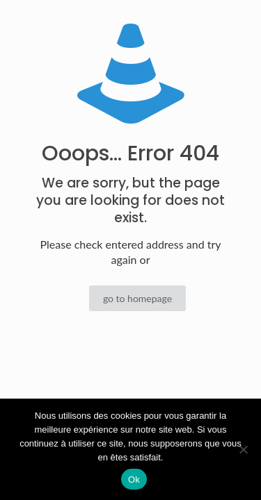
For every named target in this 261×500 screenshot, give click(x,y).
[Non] (244, 449)
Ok (134, 479)
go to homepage (137, 298)
